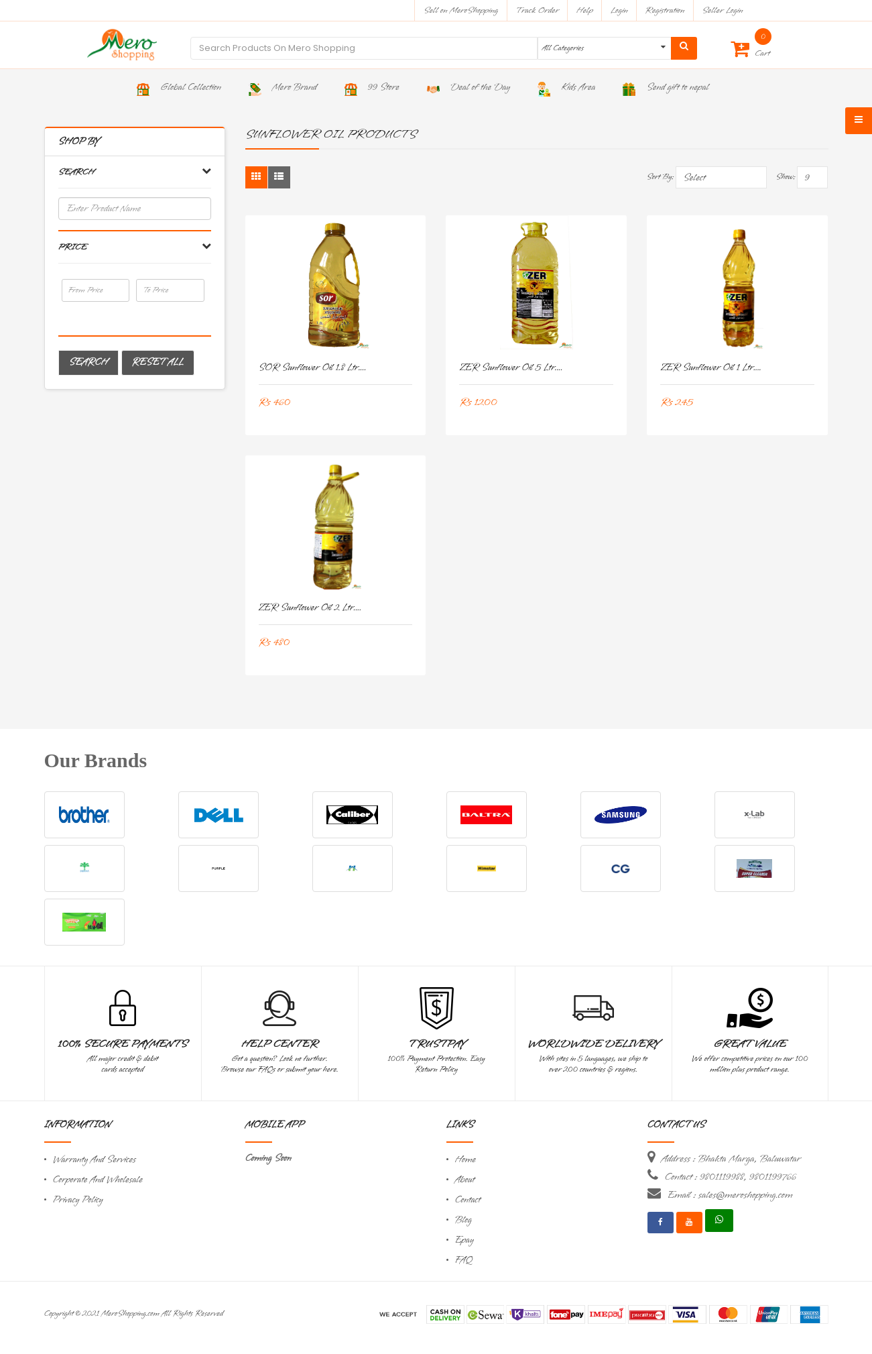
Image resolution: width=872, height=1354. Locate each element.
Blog (463, 1220)
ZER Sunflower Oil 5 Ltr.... (510, 367)
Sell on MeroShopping (461, 10)
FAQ (464, 1260)
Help (584, 10)
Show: (785, 177)
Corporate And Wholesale (98, 1180)
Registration (665, 10)
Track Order (537, 10)
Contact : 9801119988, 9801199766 (730, 1177)
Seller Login (722, 10)
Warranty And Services (94, 1159)
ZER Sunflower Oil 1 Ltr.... (710, 367)
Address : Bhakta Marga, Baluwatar (731, 1159)
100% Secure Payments (122, 1044)
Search (88, 362)
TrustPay (436, 1044)
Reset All (158, 362)
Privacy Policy (78, 1200)
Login (619, 10)
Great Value (749, 1044)
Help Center (279, 1044)
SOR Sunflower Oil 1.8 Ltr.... (313, 367)
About (465, 1180)
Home (466, 1159)
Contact (468, 1200)
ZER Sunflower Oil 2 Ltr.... (310, 608)
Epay (464, 1240)
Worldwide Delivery (593, 1044)
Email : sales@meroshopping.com (730, 1195)
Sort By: (660, 177)
